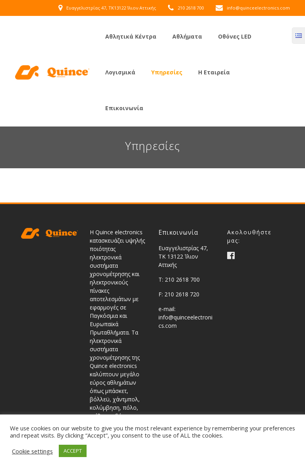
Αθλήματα (187, 36)
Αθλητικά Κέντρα (130, 36)
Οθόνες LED (234, 36)
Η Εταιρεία (214, 72)
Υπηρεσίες (166, 72)
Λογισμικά (120, 72)
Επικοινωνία (124, 108)
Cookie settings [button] (32, 451)
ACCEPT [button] (73, 450)
